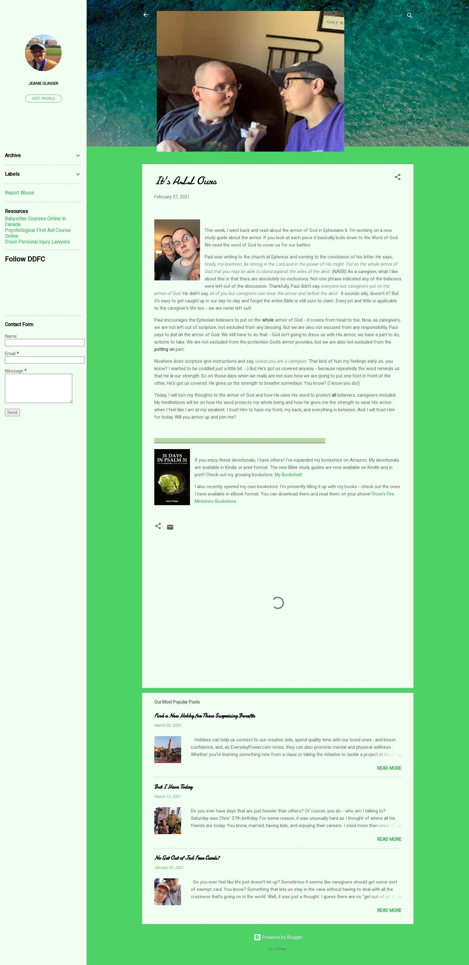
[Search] (410, 16)
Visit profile (43, 98)
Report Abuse (19, 193)
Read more (389, 768)
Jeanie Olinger (43, 83)
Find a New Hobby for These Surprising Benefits (204, 716)
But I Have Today (173, 787)
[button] (397, 178)
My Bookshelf (288, 474)
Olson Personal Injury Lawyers (37, 242)
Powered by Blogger (278, 937)
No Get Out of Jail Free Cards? (187, 858)
